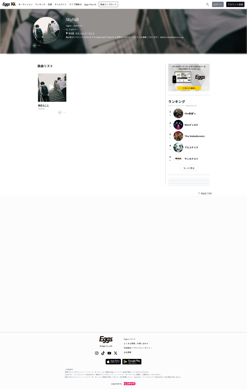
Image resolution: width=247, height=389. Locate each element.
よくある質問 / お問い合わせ (136, 343)
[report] (39, 45)
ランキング (40, 4)
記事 (50, 4)
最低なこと (43, 105)
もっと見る (189, 168)
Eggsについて (130, 339)
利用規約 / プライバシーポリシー (138, 348)
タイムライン (61, 4)
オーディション (25, 4)
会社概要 (127, 352)
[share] (35, 45)
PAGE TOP (205, 330)
